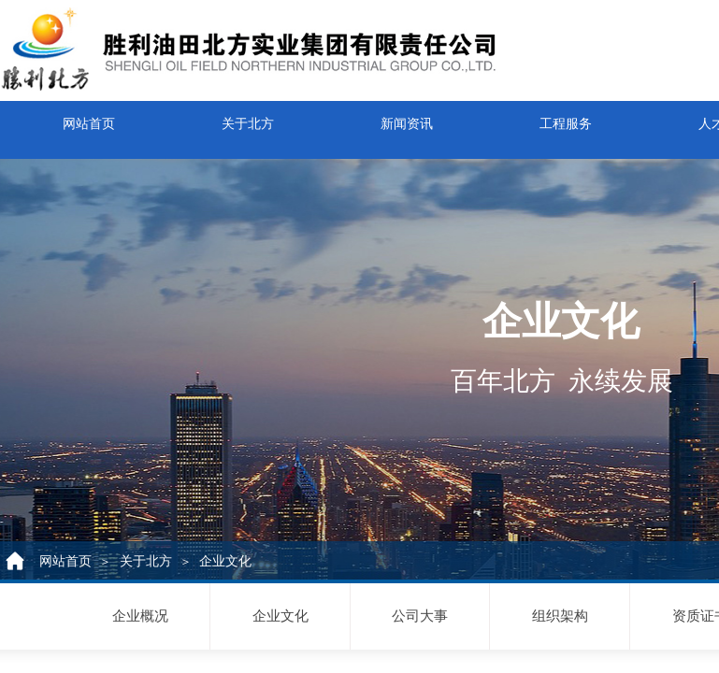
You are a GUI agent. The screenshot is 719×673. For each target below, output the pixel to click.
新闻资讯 (407, 118)
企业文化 (225, 561)
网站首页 (89, 118)
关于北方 (248, 118)
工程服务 (565, 118)
